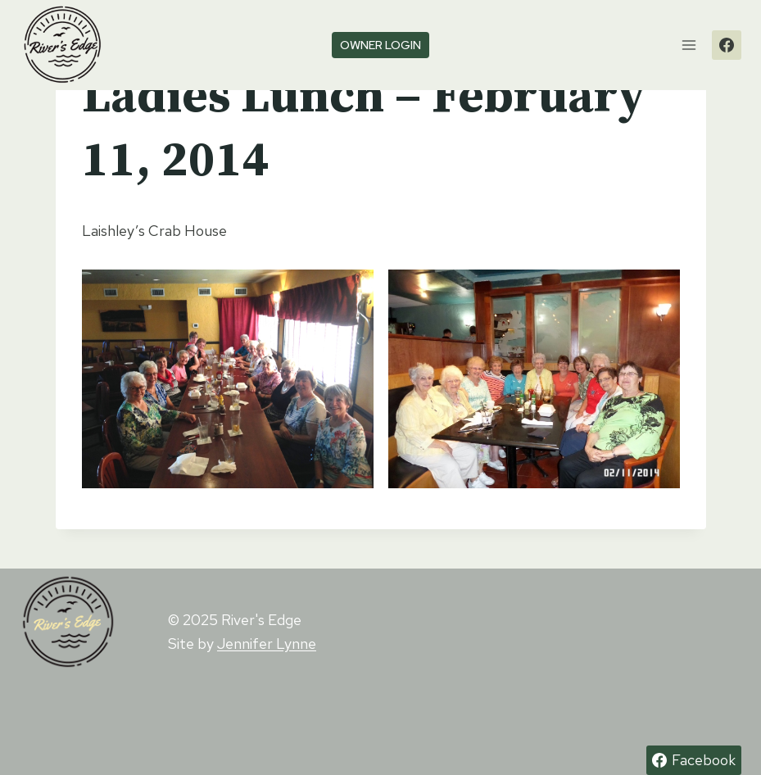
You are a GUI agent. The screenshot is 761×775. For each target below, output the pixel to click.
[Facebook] (726, 45)
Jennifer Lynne (266, 643)
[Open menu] (688, 44)
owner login (380, 44)
